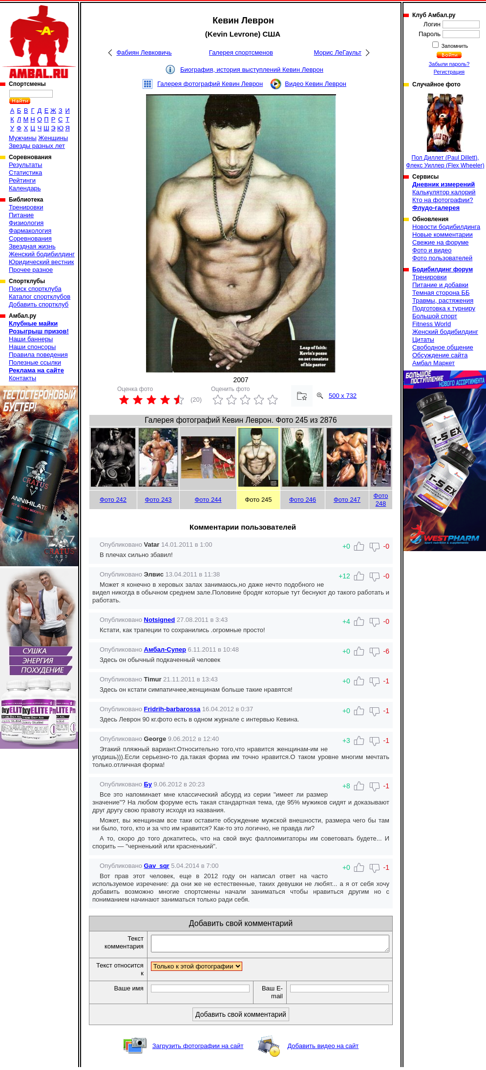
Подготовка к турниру (443, 308)
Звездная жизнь (32, 246)
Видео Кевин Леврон (315, 83)
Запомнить (454, 46)
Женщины (53, 138)
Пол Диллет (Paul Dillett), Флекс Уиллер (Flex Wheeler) (445, 131)
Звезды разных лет (37, 145)
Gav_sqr (156, 865)
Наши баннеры (31, 339)
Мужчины (23, 138)
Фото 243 (158, 499)
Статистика (25, 172)
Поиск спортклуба (35, 288)
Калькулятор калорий (444, 192)
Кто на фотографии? (442, 200)
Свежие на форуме (440, 242)
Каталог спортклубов (39, 296)
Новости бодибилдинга (446, 226)
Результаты (25, 164)
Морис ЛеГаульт (337, 52)
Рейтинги (22, 180)
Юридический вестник (41, 262)
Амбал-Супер (165, 649)
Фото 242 (113, 499)
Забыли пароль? (449, 64)
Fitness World (431, 324)
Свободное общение (442, 347)
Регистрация (449, 72)
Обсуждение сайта (439, 355)
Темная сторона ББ (441, 292)
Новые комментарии (442, 234)
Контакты (22, 378)
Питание (21, 215)
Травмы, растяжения (442, 300)
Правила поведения (38, 354)
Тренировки (26, 207)
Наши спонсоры (32, 346)
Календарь (25, 188)
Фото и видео (432, 250)
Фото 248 (381, 499)
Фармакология (30, 230)
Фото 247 (347, 499)
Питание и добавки (440, 284)
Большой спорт (434, 316)
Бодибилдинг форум (442, 269)
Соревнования (30, 238)
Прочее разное (31, 269)
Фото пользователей (442, 258)
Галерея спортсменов (241, 52)
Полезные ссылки (35, 362)
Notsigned (159, 619)
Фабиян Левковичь (143, 52)
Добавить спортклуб (38, 304)
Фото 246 (302, 499)
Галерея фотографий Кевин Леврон (210, 83)
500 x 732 (343, 395)
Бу (148, 784)
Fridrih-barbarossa (172, 709)
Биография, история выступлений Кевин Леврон (251, 69)
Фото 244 (207, 499)
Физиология (26, 222)
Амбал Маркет (433, 363)
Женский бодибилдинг (42, 254)
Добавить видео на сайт (323, 1048)
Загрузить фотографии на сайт (198, 1048)
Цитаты (423, 339)
